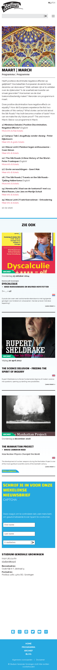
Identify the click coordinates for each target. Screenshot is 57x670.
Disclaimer (40, 660)
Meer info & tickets (10, 153)
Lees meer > (50, 306)
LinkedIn (26, 632)
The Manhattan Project (18, 446)
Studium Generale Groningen (12, 7)
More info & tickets (10, 164)
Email (46, 632)
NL (49, 2)
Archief (28, 650)
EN (53, 2)
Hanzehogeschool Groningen (11, 620)
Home (28, 643)
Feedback (29, 588)
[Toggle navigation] (53, 16)
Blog (28, 654)
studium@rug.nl (9, 561)
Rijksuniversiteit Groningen (11, 610)
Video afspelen (9, 471)
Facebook (13, 632)
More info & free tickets (12, 131)
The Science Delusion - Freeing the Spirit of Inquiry (24, 370)
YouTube (39, 632)
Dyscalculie (9, 283)
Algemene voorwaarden (22, 660)
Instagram (19, 632)
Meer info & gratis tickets (13, 142)
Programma (28, 647)
